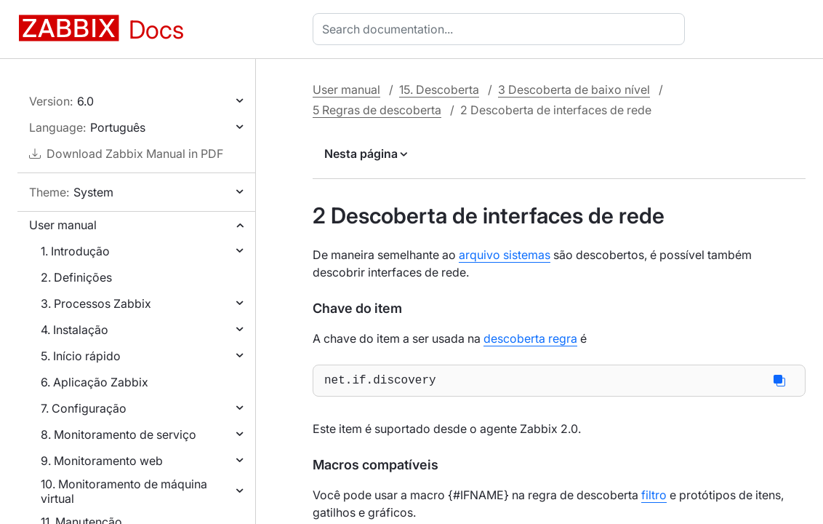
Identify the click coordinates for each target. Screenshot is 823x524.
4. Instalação (74, 329)
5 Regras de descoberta (377, 110)
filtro (654, 498)
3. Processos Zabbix (96, 303)
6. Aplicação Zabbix (94, 382)
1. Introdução (75, 251)
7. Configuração (84, 408)
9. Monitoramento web (102, 460)
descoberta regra (530, 338)
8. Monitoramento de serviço (118, 434)
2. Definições (76, 277)
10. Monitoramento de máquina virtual (124, 491)
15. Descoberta (439, 89)
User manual (63, 225)
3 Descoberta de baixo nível (574, 89)
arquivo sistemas (504, 254)
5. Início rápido (81, 356)
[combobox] (502, 29)
